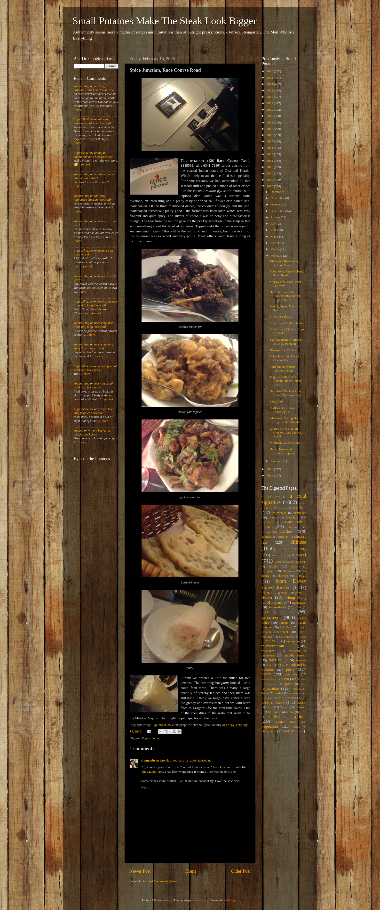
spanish (291, 698)
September (277, 211)
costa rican (278, 555)
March (275, 249)
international (277, 607)
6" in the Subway (281, 316)
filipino (288, 571)
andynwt (203, 900)
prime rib (292, 684)
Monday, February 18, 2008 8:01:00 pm (186, 760)
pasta (290, 669)
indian (156, 738)
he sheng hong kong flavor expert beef (93, 346)
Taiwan (301, 707)
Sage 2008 (277, 401)
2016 (270, 135)
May (273, 236)
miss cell (276, 660)
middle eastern (295, 655)
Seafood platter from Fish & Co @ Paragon (286, 341)
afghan (302, 502)
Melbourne (268, 651)
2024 (270, 84)
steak (280, 702)
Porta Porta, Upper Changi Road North (287, 273)
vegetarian (269, 726)
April (274, 243)
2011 (270, 167)
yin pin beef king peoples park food (93, 411)
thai (291, 712)
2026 (270, 71)
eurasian (295, 566)
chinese (298, 542)
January (275, 461)
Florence (282, 575)
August (275, 217)
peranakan (291, 674)
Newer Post (140, 871)
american (299, 508)
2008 (270, 186)
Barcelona (267, 522)
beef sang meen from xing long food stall (96, 303)
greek (298, 593)
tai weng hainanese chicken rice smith (92, 121)
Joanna (78, 430)
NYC (280, 664)
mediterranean (272, 646)
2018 (270, 122)
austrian (274, 517)
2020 (270, 109)
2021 (270, 103)
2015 (270, 141)
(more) (78, 109)
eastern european (296, 561)
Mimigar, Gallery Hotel (285, 442)
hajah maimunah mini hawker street (93, 154)
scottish (265, 698)
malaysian (293, 641)
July (273, 223)
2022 (270, 96)
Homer (266, 597)
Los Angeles (286, 636)
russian (278, 693)
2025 (270, 77)
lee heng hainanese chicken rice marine (94, 88)
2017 (270, 129)
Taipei (284, 707)
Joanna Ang (81, 86)
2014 (270, 148)
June (273, 230)
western (289, 731)
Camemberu (150, 760)
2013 (270, 154)
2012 (270, 160)
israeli (265, 612)
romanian (297, 688)
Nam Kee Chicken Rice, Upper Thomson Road (286, 393)
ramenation (270, 688)
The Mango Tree (152, 771)
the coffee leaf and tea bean (283, 714)
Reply (145, 787)
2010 (270, 173)
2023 (270, 90)
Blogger (232, 900)
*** (278, 496)
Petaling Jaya (268, 679)
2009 (270, 179)
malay (270, 641)
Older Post (241, 871)
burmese (266, 536)
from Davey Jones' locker (283, 584)
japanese (270, 617)
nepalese (301, 660)
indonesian (299, 602)
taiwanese (274, 712)
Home (191, 871)
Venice (296, 726)
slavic (277, 698)
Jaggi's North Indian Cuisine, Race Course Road (286, 380)
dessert (299, 554)
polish (303, 679)
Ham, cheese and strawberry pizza (282, 451)
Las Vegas (286, 627)
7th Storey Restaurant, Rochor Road (284, 263)
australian (300, 513)
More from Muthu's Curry (287, 323)
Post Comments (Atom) (162, 881)
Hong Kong (296, 597)
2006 (270, 475)
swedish (301, 703)
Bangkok (292, 517)
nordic (269, 664)
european (267, 571)
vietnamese (268, 731)
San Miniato (295, 693)
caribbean (283, 536)
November (277, 198)
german (282, 593)
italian (287, 612)
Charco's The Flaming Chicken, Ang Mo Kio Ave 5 (286, 432)
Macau (302, 636)
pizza (285, 679)
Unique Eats (285, 721)
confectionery (295, 549)
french (301, 575)
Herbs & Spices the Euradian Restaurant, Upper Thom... (285, 296)
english (273, 566)
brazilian (293, 526)
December (277, 192)
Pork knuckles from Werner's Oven (282, 368)
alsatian (282, 508)
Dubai (278, 561)
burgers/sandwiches (276, 531)
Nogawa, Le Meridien (284, 350)
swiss (269, 707)
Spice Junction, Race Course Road (283, 358)
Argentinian (279, 513)
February (276, 255)
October (276, 204)
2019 (270, 116)
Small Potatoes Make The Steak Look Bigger (164, 20)
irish (298, 607)
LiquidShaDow (83, 119)
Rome (265, 693)
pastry (266, 674)
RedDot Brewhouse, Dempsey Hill (283, 410)
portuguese (272, 683)
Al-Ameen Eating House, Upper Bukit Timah (286, 420)
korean (283, 622)
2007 (270, 469)
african (269, 508)
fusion (265, 593)
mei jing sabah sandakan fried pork (96, 368)
